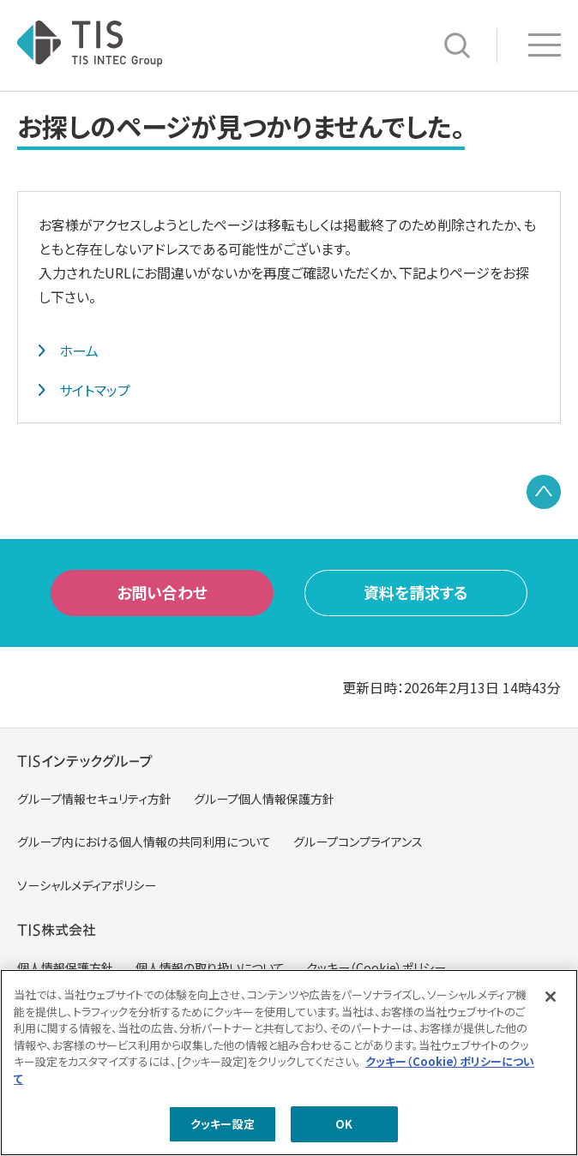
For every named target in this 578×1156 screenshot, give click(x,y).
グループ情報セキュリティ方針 (94, 798)
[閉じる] (550, 1002)
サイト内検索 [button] (457, 45)
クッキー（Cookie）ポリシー (376, 967)
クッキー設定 (222, 1129)
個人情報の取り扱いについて (210, 967)
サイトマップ (94, 390)
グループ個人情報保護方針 (264, 798)
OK (343, 1129)
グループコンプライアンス (358, 841)
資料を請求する (416, 592)
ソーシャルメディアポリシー (86, 885)
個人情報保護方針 (65, 967)
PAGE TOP (544, 492)
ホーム (79, 350)
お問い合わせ (162, 592)
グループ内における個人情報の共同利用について (144, 841)
